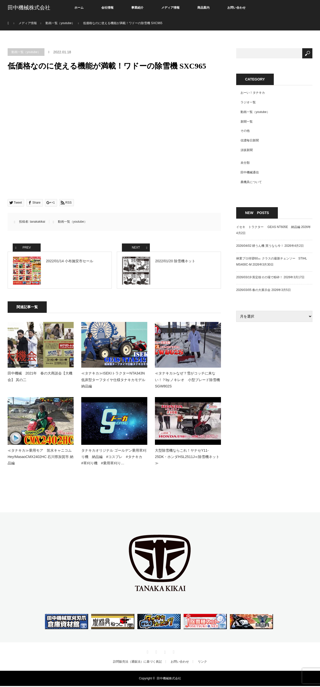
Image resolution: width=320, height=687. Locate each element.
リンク (202, 662)
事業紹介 (137, 7)
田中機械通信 (250, 172)
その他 (245, 131)
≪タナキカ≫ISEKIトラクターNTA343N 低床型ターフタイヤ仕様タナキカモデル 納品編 (114, 380)
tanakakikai (37, 221)
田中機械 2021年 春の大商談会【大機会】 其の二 (40, 377)
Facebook (155, 652)
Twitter (147, 652)
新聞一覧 (247, 121)
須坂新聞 (247, 150)
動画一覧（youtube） (26, 52)
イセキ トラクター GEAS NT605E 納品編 (268, 227)
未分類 (245, 163)
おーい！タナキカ (253, 92)
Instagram (164, 652)
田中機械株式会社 (29, 8)
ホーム (79, 7)
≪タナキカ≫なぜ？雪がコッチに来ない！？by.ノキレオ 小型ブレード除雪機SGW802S (187, 380)
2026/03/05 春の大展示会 (253, 290)
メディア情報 (170, 7)
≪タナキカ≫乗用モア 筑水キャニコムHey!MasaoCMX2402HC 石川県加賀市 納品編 (40, 457)
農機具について (251, 182)
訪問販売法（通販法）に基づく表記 (137, 662)
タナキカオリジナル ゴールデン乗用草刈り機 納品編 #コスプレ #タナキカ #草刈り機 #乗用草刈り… (113, 457)
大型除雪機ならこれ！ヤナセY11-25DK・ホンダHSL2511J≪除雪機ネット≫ (187, 457)
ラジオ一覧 (248, 102)
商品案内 (203, 7)
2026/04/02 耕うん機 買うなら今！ (260, 246)
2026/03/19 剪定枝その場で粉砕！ (259, 277)
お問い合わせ (236, 7)
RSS (173, 652)
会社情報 (107, 7)
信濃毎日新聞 (250, 140)
